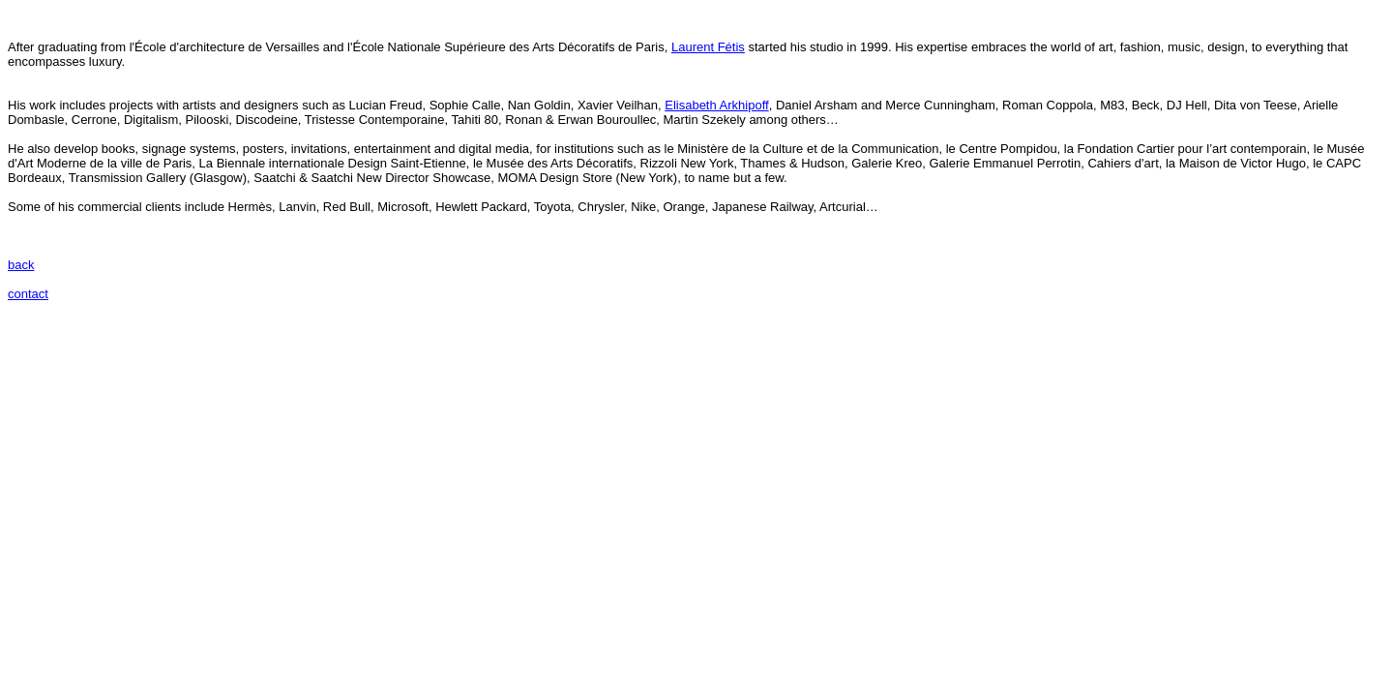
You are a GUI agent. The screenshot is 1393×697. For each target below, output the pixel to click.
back (21, 265)
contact (28, 294)
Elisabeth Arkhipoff (716, 105)
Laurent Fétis (708, 47)
